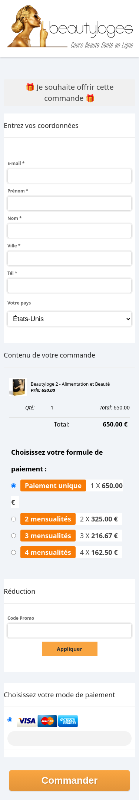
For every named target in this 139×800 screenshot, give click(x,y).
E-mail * (15, 163)
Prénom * (17, 191)
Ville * (13, 246)
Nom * (14, 218)
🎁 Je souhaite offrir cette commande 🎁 (70, 92)
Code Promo (20, 618)
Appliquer (69, 648)
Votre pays (19, 303)
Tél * (12, 273)
